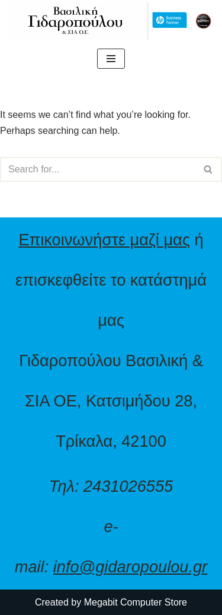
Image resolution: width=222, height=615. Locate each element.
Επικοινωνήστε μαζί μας (104, 239)
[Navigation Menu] (111, 59)
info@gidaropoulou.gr (130, 567)
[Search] (97, 169)
